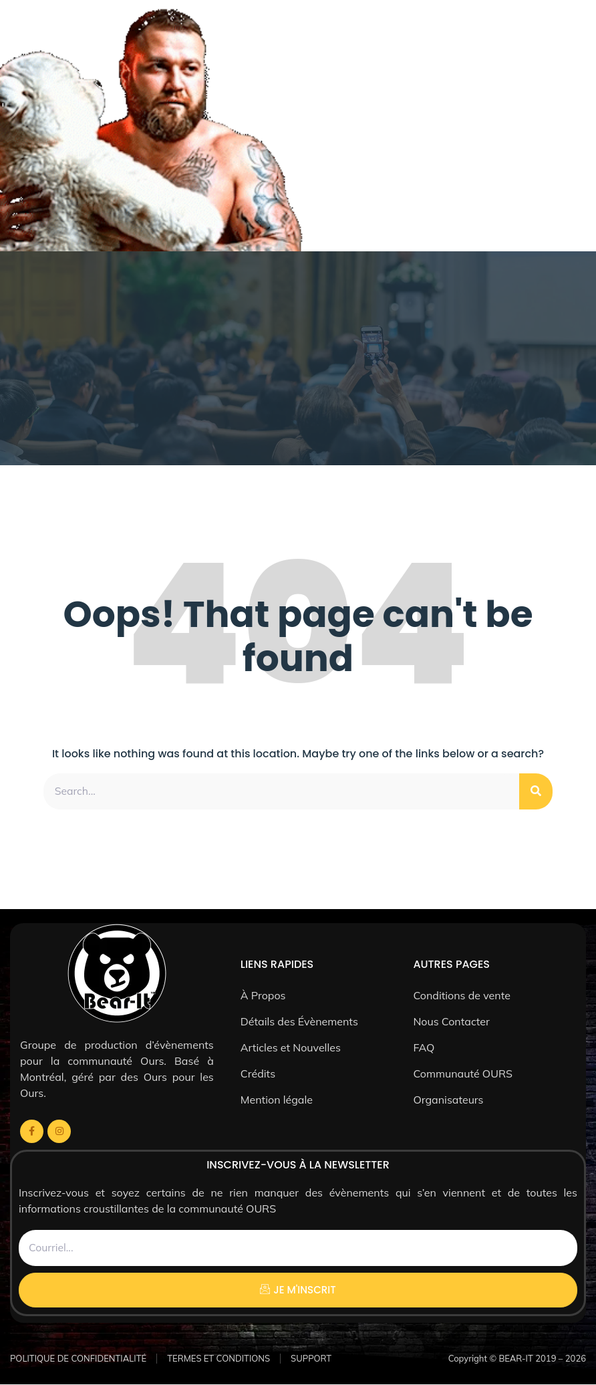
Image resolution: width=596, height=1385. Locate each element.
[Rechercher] (536, 791)
